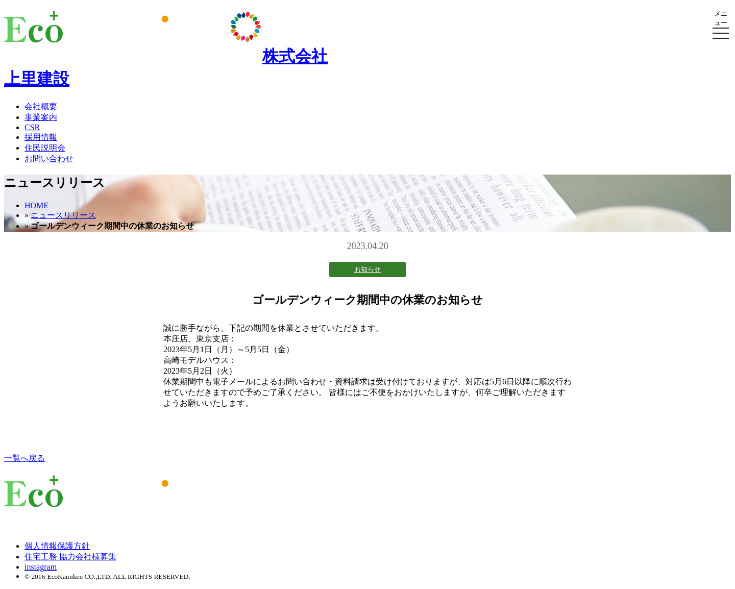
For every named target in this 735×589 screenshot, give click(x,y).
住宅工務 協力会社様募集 (70, 556)
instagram (40, 566)
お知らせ (367, 269)
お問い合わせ (49, 158)
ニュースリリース (63, 215)
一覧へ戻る (24, 458)
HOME (36, 205)
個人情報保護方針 (57, 546)
